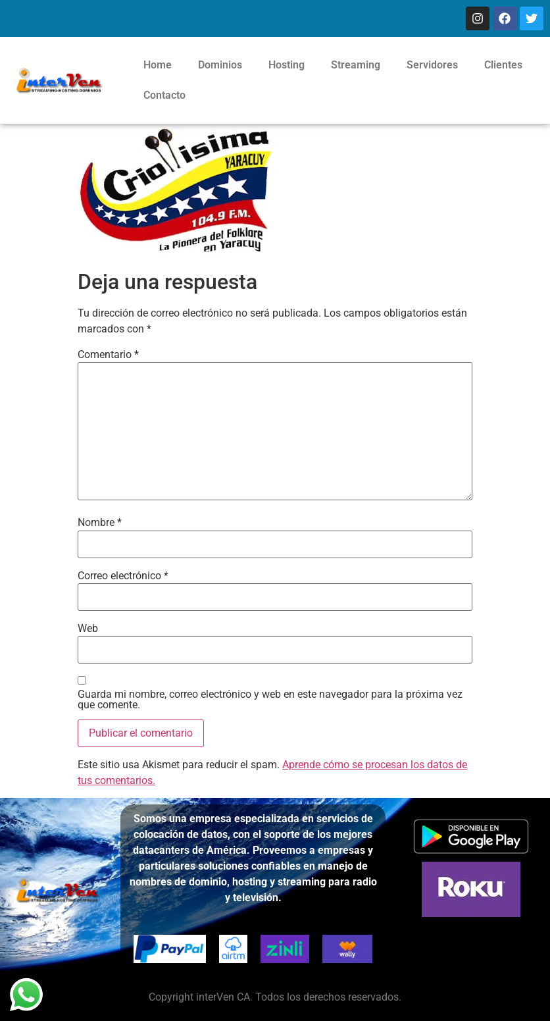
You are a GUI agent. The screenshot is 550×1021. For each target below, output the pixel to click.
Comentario (108, 355)
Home (157, 65)
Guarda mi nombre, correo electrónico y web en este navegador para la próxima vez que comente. (270, 699)
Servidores (432, 65)
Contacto (164, 95)
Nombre (100, 522)
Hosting (286, 65)
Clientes (503, 65)
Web (88, 628)
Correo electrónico (123, 576)
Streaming (355, 65)
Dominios (220, 65)
